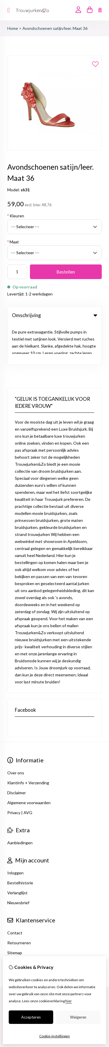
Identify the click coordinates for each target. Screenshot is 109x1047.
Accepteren (31, 1017)
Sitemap (14, 912)
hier (68, 1001)
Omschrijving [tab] (54, 315)
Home (12, 28)
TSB (69, 939)
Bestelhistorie (20, 842)
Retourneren (19, 902)
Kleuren (15, 215)
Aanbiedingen (20, 802)
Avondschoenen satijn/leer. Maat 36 (54, 28)
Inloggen (15, 832)
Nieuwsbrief (18, 862)
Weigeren (78, 1017)
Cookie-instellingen (54, 1036)
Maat (13, 241)
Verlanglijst (17, 852)
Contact (14, 892)
